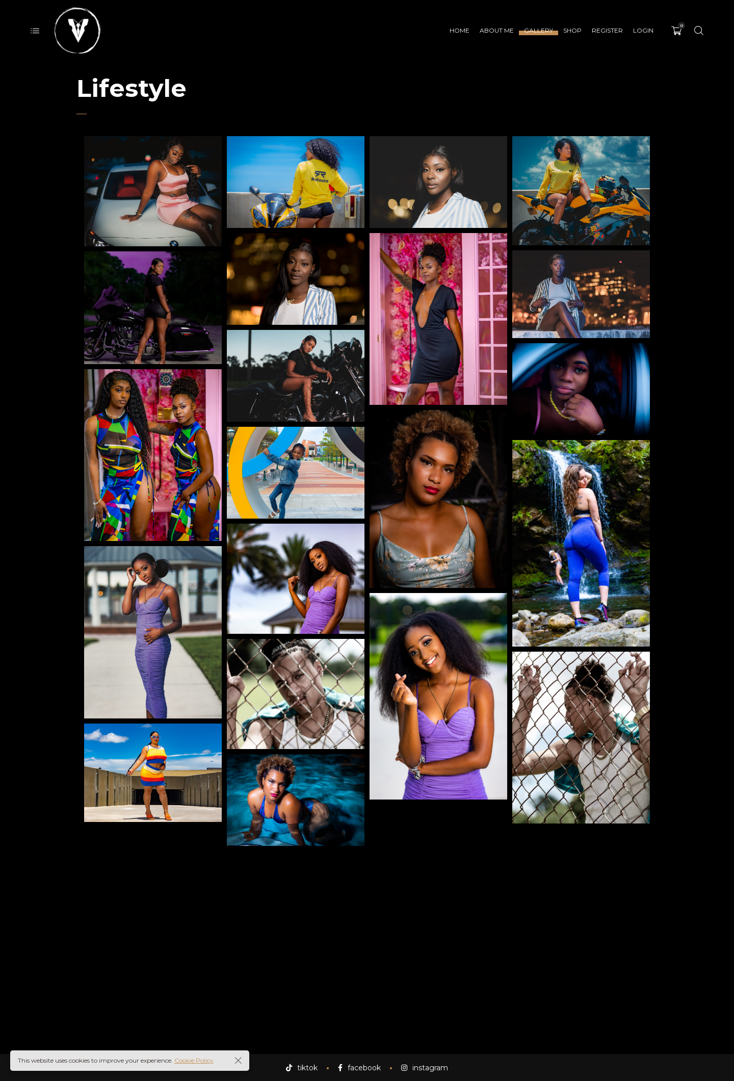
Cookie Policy (194, 1060)
